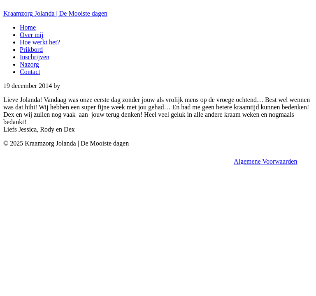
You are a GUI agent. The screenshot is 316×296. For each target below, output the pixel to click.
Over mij (31, 34)
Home (28, 27)
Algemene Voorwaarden (265, 161)
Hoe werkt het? (40, 42)
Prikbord (31, 49)
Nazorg (29, 64)
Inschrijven (34, 56)
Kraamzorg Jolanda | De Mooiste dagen (55, 13)
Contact (30, 71)
